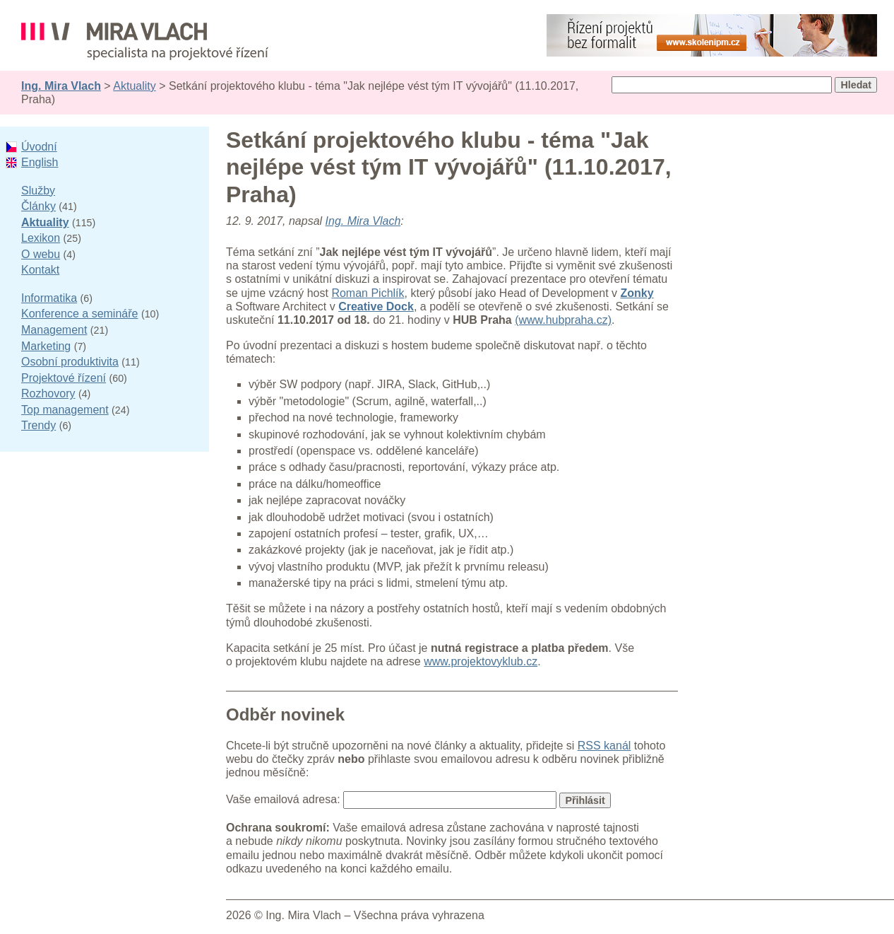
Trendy (38, 425)
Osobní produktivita (70, 362)
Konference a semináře (79, 314)
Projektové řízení (63, 378)
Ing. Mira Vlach (61, 86)
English (39, 162)
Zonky (637, 293)
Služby (38, 191)
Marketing (46, 346)
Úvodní (39, 147)
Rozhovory (48, 393)
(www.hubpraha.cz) (563, 320)
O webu (40, 254)
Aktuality (134, 86)
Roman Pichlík (367, 293)
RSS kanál (604, 746)
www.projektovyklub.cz (480, 661)
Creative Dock (376, 306)
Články (38, 206)
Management (54, 330)
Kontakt (40, 270)
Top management (65, 410)
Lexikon (40, 238)
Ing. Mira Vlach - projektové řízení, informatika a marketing (144, 41)
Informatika (49, 298)
